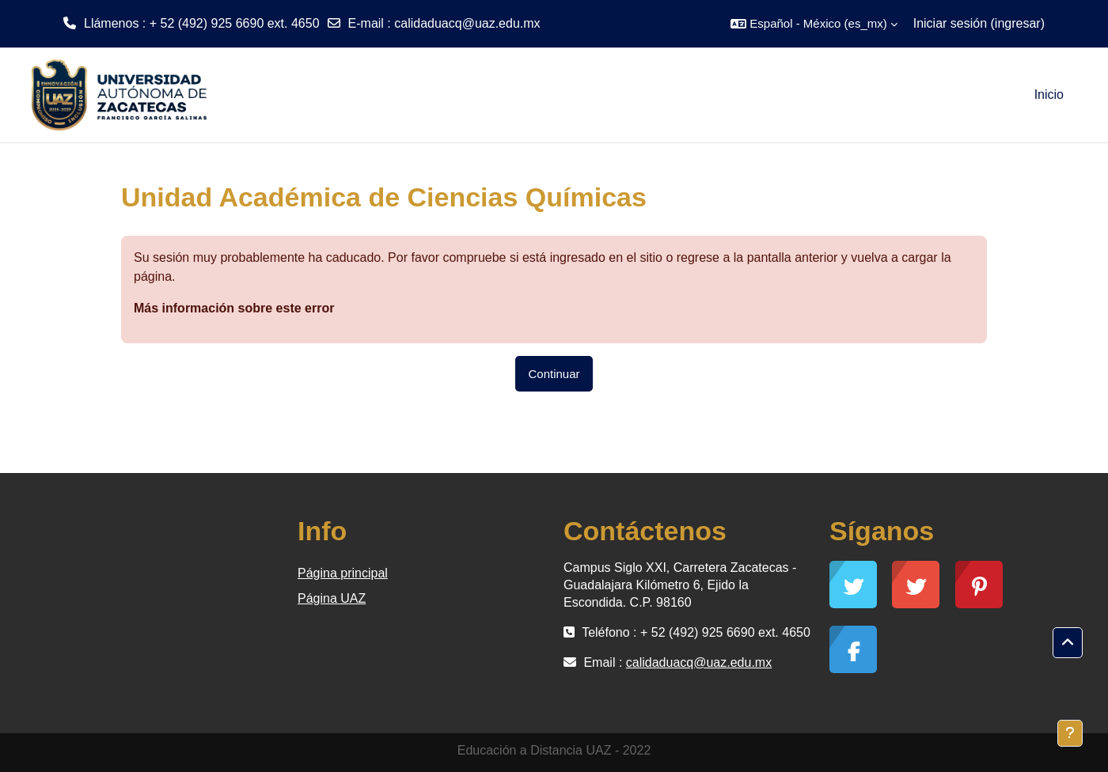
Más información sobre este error (234, 308)
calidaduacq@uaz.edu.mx (467, 23)
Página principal (343, 573)
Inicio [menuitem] (1049, 94)
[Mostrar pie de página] (1070, 733)
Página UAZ (332, 598)
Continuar (553, 373)
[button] (813, 23)
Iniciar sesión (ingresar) (979, 23)
